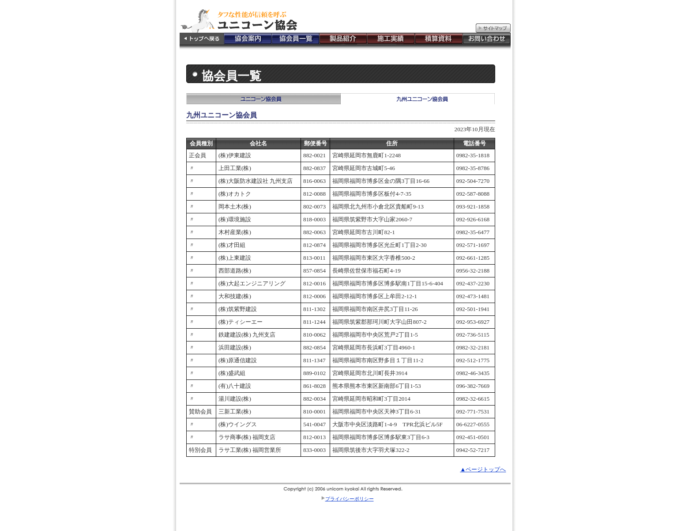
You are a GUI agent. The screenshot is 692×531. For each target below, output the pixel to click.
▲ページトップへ (483, 469)
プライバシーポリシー (349, 499)
